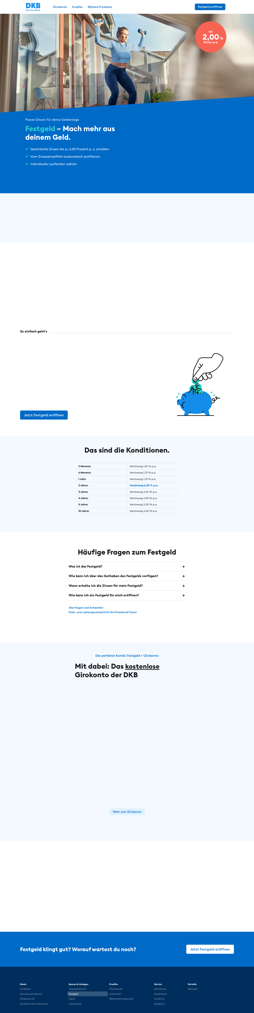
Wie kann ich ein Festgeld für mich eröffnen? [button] (104, 595)
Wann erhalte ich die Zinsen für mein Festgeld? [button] (106, 585)
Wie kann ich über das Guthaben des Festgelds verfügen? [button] (113, 576)
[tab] (127, 566)
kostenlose (143, 665)
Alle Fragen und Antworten (87, 607)
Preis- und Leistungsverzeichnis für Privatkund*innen (105, 611)
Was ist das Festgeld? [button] (85, 566)
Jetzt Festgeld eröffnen (44, 414)
